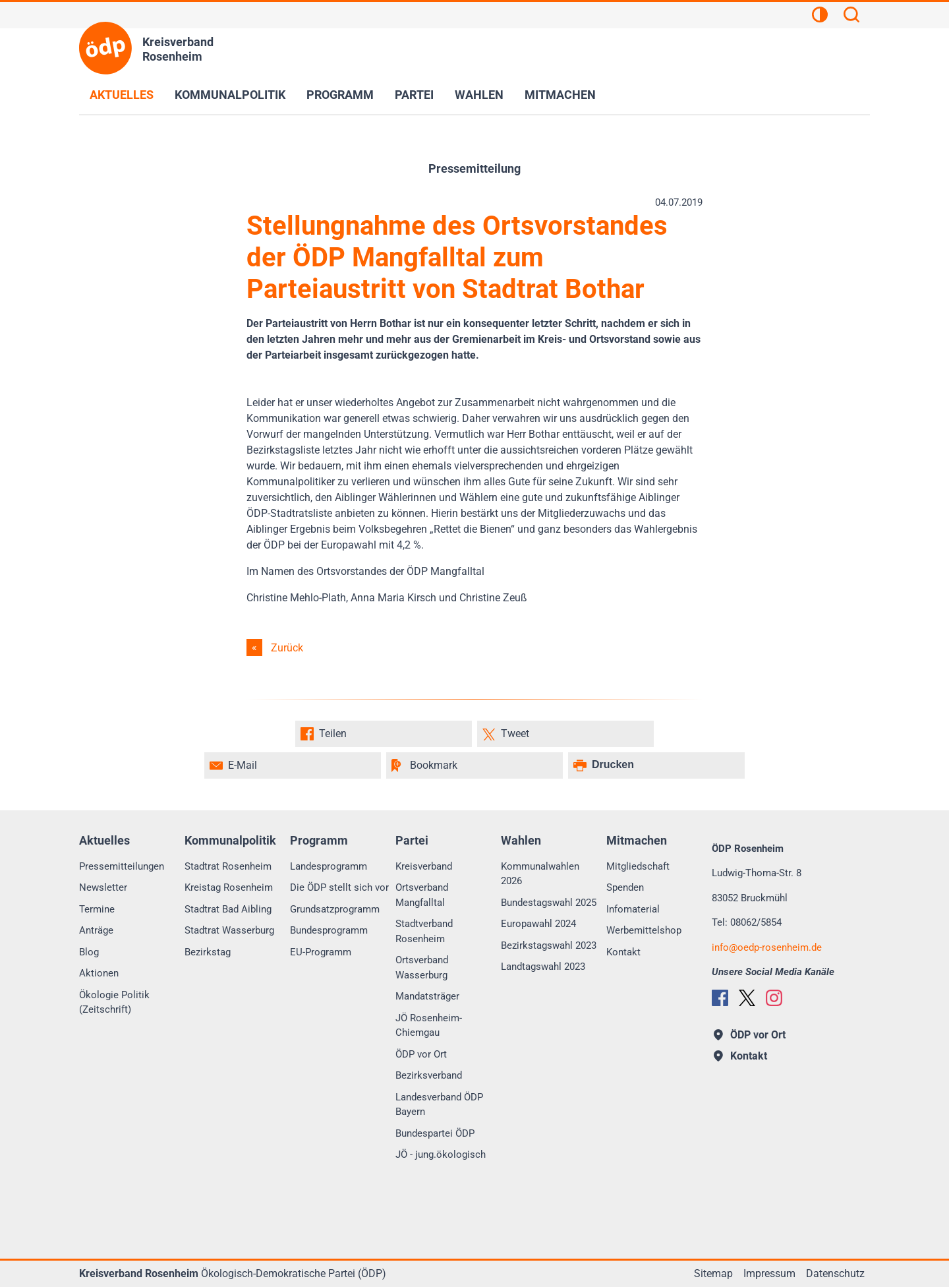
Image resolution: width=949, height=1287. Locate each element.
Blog (89, 952)
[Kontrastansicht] (820, 16)
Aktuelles (122, 95)
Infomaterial (633, 909)
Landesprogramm (328, 866)
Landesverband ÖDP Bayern (439, 1104)
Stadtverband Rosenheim (424, 931)
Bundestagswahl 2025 (548, 903)
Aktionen (99, 973)
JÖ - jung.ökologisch (440, 1154)
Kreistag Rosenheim (229, 887)
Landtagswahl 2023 (543, 967)
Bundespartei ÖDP (434, 1133)
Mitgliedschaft (638, 866)
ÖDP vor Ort (421, 1054)
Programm (340, 95)
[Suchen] (851, 16)
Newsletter (103, 887)
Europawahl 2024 (538, 924)
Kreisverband (423, 866)
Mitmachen (560, 95)
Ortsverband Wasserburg (421, 967)
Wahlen (479, 95)
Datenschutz (835, 1273)
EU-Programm (320, 952)
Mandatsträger (427, 996)
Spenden (625, 887)
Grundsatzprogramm (335, 909)
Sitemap (713, 1273)
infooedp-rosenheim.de (767, 947)
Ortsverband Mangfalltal (421, 895)
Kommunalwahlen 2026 (540, 873)
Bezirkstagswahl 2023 (548, 945)
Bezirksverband (428, 1075)
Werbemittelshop (643, 930)
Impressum (769, 1273)
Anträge (96, 930)
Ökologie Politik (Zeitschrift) (114, 1002)
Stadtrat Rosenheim (228, 866)
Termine (97, 909)
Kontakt (623, 952)
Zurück (287, 648)
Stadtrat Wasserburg (229, 930)
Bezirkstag (208, 952)
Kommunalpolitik (230, 95)
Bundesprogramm (329, 930)
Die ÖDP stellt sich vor (339, 887)
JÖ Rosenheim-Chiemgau (428, 1025)
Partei (414, 95)
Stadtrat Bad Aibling (228, 909)
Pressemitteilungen (121, 866)
